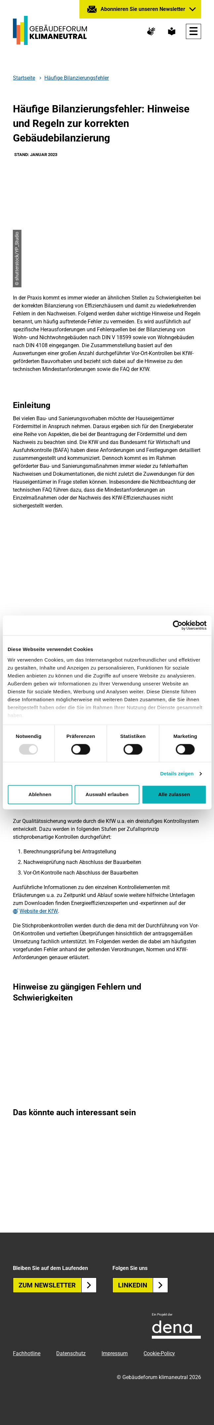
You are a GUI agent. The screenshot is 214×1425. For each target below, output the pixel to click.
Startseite (24, 78)
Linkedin (143, 1285)
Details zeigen (176, 773)
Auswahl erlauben (107, 794)
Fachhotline (26, 1353)
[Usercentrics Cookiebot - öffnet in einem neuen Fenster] (177, 625)
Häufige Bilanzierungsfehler (76, 78)
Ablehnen (39, 794)
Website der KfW (39, 911)
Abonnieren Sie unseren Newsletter (143, 9)
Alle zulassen (174, 794)
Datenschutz (71, 1353)
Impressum (115, 1353)
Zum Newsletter (58, 1285)
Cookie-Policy (159, 1353)
